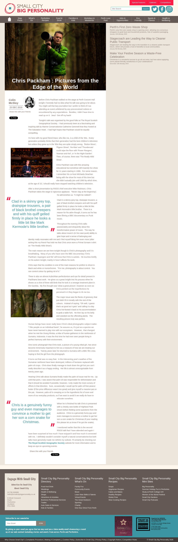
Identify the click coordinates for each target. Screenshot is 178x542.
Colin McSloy (13, 101)
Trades (44, 503)
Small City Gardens (150, 497)
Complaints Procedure (34, 540)
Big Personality (148, 487)
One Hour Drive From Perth (85, 508)
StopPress (19, 19)
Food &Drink (59, 19)
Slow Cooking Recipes (117, 500)
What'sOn (32, 19)
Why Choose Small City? (14, 540)
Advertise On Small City (21, 484)
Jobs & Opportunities (122, 19)
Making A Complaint (52, 540)
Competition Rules (130, 540)
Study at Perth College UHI (153, 492)
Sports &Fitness (151, 19)
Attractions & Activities (50, 497)
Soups (111, 487)
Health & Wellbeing (48, 492)
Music (77, 492)
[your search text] (126, 9)
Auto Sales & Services (50, 505)
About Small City (21, 488)
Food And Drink (47, 487)
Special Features (138, 2)
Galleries (152, 2)
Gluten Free (113, 497)
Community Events (82, 489)
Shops (43, 495)
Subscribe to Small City (85, 540)
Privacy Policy (100, 540)
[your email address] (21, 523)
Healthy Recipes (115, 495)
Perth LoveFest (105, 19)
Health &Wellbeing (166, 19)
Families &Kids (73, 19)
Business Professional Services (53, 500)
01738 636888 (13, 492)
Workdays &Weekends (89, 19)
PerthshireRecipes (45, 19)
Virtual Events (80, 497)
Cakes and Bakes (115, 492)
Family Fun (79, 487)
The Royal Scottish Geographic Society (46, 443)
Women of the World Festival (153, 495)
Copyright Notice (114, 540)
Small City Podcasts (150, 500)
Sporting (78, 503)
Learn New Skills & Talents (85, 495)
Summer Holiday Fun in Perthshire (155, 489)
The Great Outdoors (83, 500)
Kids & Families (47, 508)
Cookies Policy (68, 540)
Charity (77, 505)
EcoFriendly (138, 19)
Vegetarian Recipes (116, 489)
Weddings (45, 489)
